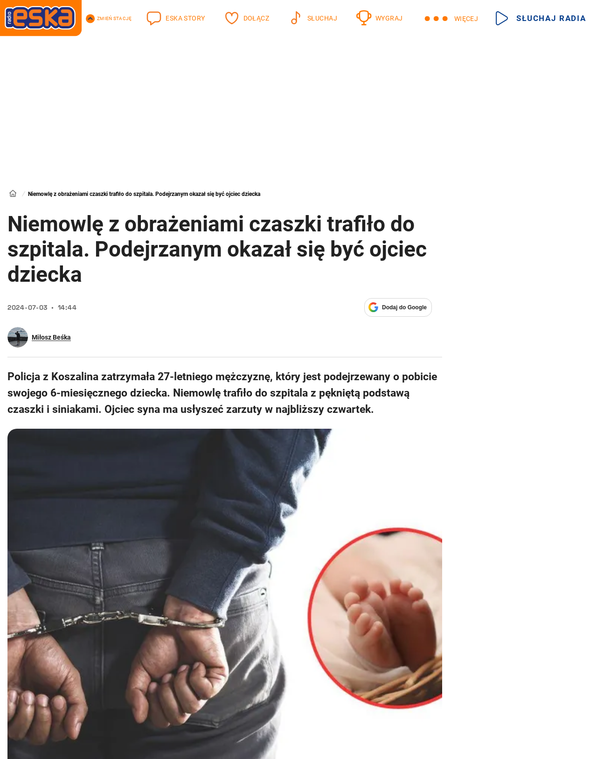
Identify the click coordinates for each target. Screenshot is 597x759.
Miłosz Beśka (51, 337)
